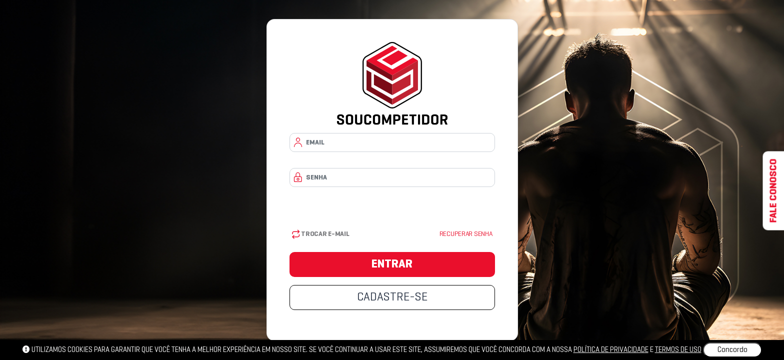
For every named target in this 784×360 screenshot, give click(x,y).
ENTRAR (392, 264)
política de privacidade (611, 350)
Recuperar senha (466, 234)
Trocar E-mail (321, 234)
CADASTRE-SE (392, 297)
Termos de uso (678, 350)
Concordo (733, 350)
